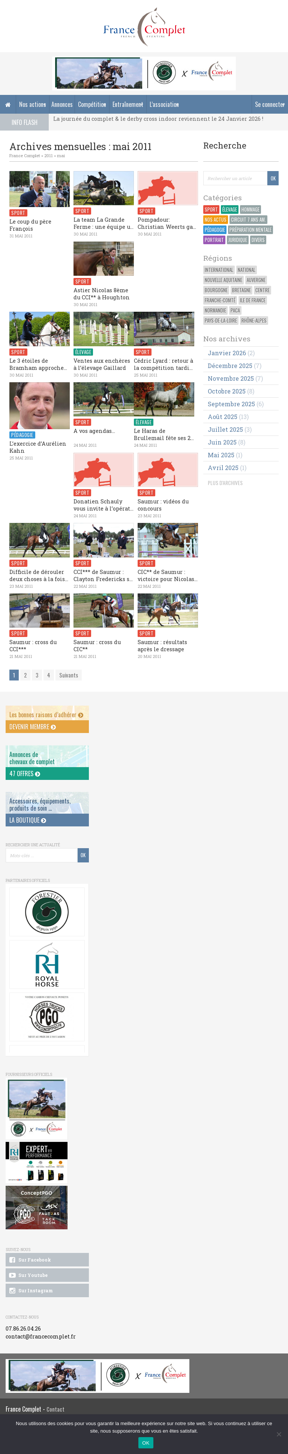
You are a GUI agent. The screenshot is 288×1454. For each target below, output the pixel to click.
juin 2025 (222, 442)
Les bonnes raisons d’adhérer (46, 714)
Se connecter (270, 104)
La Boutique (27, 820)
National (246, 269)
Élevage (229, 209)
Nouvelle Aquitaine (223, 280)
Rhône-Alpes (254, 320)
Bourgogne (216, 290)
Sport (211, 209)
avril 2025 (223, 468)
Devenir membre (32, 726)
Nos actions (32, 104)
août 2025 (222, 417)
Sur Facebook (29, 1260)
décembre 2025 (230, 366)
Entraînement (127, 104)
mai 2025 (221, 455)
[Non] (278, 1434)
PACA (235, 310)
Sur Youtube (28, 1275)
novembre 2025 (231, 378)
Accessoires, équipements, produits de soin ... (39, 804)
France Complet (24, 155)
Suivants (68, 675)
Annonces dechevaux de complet (32, 758)
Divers (258, 239)
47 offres (24, 773)
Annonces (62, 104)
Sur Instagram (30, 1290)
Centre (262, 290)
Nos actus (215, 219)
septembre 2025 (231, 404)
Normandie (215, 310)
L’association (164, 104)
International (219, 269)
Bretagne (241, 290)
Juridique (237, 239)
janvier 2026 (227, 353)
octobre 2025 (227, 391)
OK (145, 1443)
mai (61, 155)
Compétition (92, 104)
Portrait (214, 239)
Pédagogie (215, 229)
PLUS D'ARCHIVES (225, 483)
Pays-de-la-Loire (221, 320)
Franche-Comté (220, 300)
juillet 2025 (225, 429)
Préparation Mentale (251, 229)
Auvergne (256, 280)
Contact (55, 1409)
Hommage (251, 209)
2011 (48, 155)
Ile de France (253, 300)
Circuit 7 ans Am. (248, 219)
